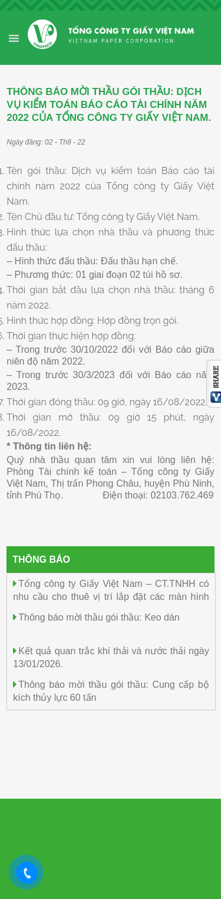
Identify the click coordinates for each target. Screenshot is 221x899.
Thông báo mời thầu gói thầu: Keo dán (99, 617)
